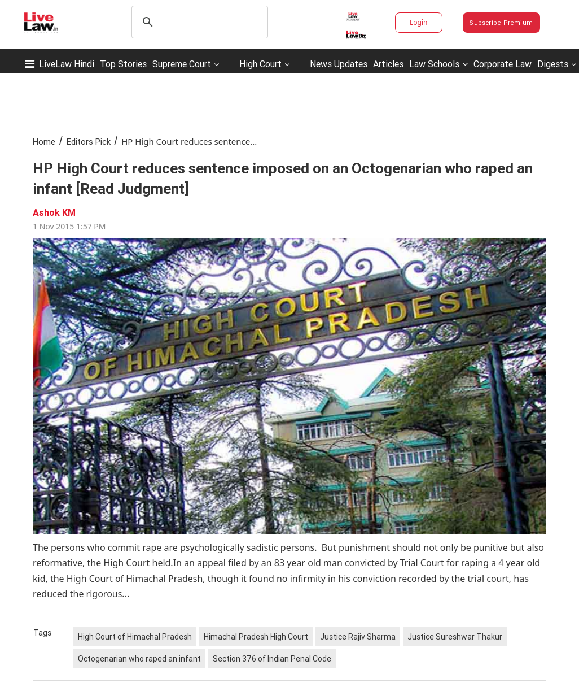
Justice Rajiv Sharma (358, 637)
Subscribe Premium (501, 23)
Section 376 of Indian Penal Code (272, 659)
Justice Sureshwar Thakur (454, 637)
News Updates (338, 63)
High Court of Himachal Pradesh (135, 637)
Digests (552, 63)
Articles (388, 63)
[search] (198, 22)
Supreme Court (181, 63)
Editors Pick (89, 141)
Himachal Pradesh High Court (256, 637)
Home (44, 141)
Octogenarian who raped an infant (139, 659)
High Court (260, 63)
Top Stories (123, 63)
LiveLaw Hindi (66, 63)
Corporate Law (502, 63)
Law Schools (438, 63)
